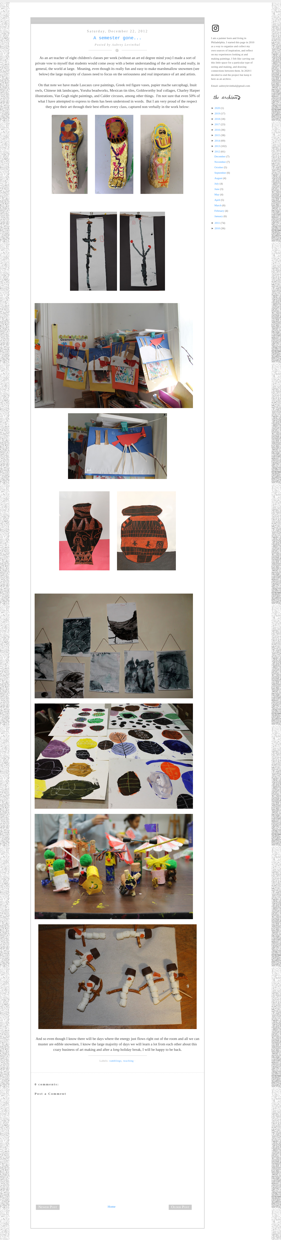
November (220, 161)
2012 (217, 151)
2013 (217, 146)
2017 (217, 124)
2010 (217, 228)
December (220, 156)
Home (112, 1206)
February (219, 210)
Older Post (180, 1207)
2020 (217, 107)
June (216, 188)
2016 (217, 129)
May (216, 194)
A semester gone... (117, 38)
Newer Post (47, 1207)
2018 (217, 118)
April (217, 199)
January (218, 216)
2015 (217, 135)
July (216, 183)
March (218, 205)
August (218, 178)
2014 (217, 140)
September (220, 172)
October (218, 167)
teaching (128, 1060)
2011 (217, 222)
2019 (217, 113)
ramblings (116, 1060)
